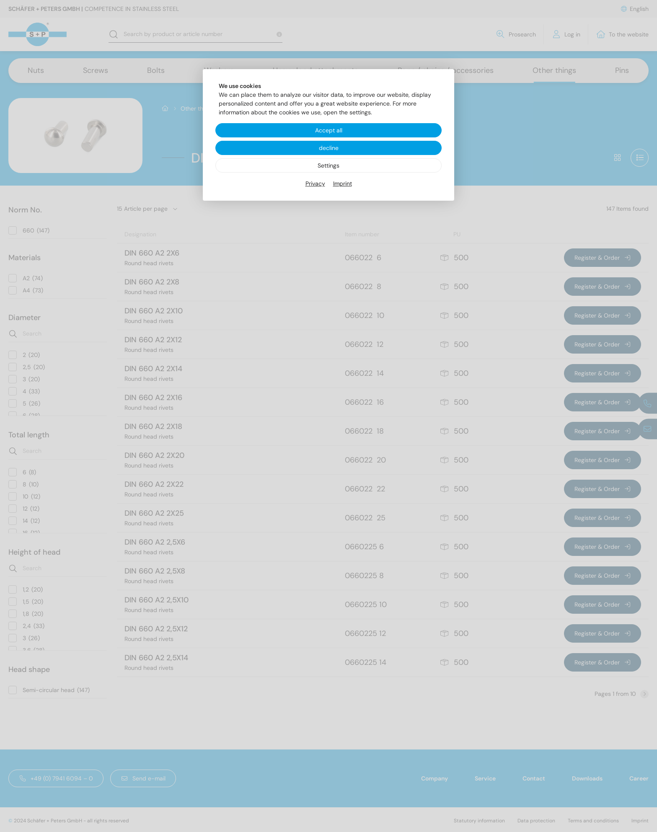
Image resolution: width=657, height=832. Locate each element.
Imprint (342, 183)
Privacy (315, 183)
